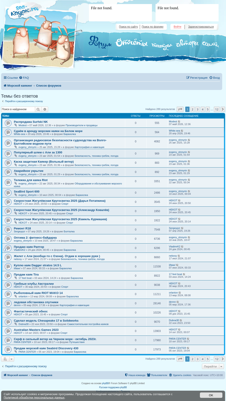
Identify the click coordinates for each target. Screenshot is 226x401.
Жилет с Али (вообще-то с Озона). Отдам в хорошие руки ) (57, 256)
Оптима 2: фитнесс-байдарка (35, 237)
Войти (177, 26)
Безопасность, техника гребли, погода (96, 156)
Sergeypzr (19, 231)
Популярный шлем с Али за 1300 (38, 152)
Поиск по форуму (152, 26)
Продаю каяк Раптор (29, 247)
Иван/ (17, 268)
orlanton (23, 296)
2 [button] (192, 109)
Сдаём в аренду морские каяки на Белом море (48, 131)
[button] (180, 109)
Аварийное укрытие (28, 170)
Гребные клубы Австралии (34, 283)
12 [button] (217, 109)
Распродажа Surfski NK (31, 121)
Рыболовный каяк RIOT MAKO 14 (38, 293)
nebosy (18, 259)
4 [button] (202, 109)
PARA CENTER (22, 342)
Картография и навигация (89, 147)
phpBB (105, 383)
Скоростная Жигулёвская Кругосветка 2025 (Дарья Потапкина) (60, 200)
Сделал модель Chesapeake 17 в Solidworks (46, 320)
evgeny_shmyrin (28, 147)
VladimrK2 (19, 250)
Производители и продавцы (82, 125)
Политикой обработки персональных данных (34, 397)
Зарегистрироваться (201, 26)
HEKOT (18, 203)
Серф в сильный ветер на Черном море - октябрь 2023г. (55, 339)
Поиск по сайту (128, 26)
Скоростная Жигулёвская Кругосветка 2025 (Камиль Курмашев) (60, 219)
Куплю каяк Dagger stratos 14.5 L (38, 265)
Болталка (69, 231)
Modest (23, 125)
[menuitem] (24, 77)
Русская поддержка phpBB (113, 387)
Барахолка (69, 134)
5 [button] (207, 109)
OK (211, 395)
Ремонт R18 (22, 228)
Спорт (64, 203)
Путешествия (77, 342)
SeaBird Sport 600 (27, 191)
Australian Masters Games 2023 (36, 330)
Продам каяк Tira (26, 274)
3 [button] (197, 109)
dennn (17, 305)
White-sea (19, 134)
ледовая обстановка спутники (36, 302)
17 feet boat (25, 278)
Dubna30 (24, 324)
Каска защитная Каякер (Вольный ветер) (44, 161)
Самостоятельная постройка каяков (87, 324)
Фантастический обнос (31, 311)
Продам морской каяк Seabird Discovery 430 (46, 348)
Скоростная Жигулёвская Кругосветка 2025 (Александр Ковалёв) (61, 210)
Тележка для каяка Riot (31, 180)
